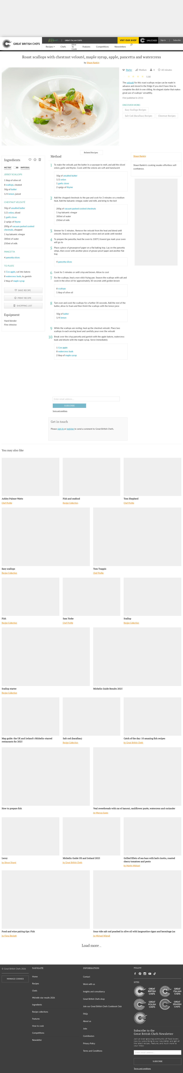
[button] (50, 47)
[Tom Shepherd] (152, 477)
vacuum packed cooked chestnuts (80, 208)
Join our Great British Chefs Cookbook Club (102, 1006)
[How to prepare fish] (46, 776)
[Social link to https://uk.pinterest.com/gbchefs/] (140, 973)
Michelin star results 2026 (43, 997)
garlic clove (11, 217)
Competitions (38, 1033)
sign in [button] (60, 429)
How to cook (38, 1026)
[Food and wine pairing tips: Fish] (46, 899)
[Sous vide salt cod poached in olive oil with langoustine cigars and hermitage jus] (137, 899)
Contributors (88, 1036)
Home (35, 976)
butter (14, 189)
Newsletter (37, 1040)
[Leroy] (30, 836)
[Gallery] (60, 106)
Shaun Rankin (93, 62)
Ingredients (37, 1004)
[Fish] (30, 597)
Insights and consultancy (94, 991)
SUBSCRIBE (69, 405)
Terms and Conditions (92, 1051)
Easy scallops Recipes (135, 109)
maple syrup (18, 281)
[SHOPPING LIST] (39, 160)
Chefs (34, 990)
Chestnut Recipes (167, 115)
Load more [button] (90, 945)
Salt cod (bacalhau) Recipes (138, 115)
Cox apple (10, 271)
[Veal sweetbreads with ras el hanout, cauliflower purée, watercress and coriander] (137, 776)
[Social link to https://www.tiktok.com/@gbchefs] (154, 973)
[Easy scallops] (46, 536)
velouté (130, 82)
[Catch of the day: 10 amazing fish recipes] (152, 716)
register (70, 429)
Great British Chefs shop (94, 999)
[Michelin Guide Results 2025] (137, 656)
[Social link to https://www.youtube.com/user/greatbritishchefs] (150, 973)
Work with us (89, 984)
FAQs (85, 1014)
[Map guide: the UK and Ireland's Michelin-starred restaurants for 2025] (30, 716)
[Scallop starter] (46, 656)
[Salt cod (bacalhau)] (91, 716)
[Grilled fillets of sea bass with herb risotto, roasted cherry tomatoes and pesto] (152, 836)
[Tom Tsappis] (137, 536)
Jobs (85, 1028)
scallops (10, 184)
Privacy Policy (89, 1043)
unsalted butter (18, 208)
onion (11, 212)
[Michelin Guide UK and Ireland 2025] (91, 836)
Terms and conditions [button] (60, 411)
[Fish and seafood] (91, 477)
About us (87, 1021)
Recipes (35, 983)
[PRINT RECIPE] (34, 160)
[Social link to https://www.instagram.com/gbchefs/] (145, 973)
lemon (11, 194)
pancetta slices (13, 257)
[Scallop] (152, 597)
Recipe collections (40, 1012)
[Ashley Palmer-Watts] (30, 477)
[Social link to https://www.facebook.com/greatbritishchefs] (135, 973)
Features (36, 1019)
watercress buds (13, 276)
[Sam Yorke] (91, 597)
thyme (18, 221)
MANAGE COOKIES (15, 979)
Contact (86, 976)
